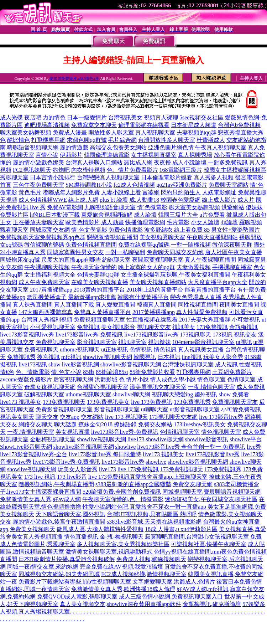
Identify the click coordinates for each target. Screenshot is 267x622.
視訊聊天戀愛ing (172, 394)
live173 (136, 439)
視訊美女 (183, 327)
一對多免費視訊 (228, 162)
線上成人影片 (219, 200)
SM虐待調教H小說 (89, 185)
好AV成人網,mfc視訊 (203, 589)
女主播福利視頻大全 (49, 275)
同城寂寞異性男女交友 (75, 252)
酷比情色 (18, 140)
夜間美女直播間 (239, 305)
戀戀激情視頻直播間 (112, 237)
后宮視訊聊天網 (73, 379)
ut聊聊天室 (154, 409)
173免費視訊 (212, 327)
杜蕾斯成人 (211, 140)
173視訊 (222, 334)
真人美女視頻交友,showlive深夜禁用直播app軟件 (120, 604)
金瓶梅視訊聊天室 (52, 439)
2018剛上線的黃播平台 (154, 290)
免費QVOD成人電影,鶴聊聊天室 (77, 596)
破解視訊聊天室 (44, 394)
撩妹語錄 (125, 424)
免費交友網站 (155, 424)
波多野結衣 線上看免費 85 (177, 230)
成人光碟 (11, 117)
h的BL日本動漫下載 (55, 215)
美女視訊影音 (118, 327)
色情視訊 (141, 349)
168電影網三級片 (180, 170)
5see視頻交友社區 (201, 117)
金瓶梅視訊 (243, 327)
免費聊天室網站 (228, 185)
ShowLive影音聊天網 (26, 447)
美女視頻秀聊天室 (162, 237)
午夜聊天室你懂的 (94, 267)
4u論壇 (229, 222)
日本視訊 (169, 357)
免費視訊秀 (21, 357)
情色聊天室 (211, 379)
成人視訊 (226, 364)
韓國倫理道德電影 (107, 155)
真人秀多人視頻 (214, 177)
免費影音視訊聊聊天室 (64, 409)
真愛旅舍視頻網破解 (106, 215)
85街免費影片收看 (152, 372)
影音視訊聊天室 (97, 342)
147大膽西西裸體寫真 (46, 312)
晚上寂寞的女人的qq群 (146, 267)
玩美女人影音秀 (223, 357)
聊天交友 (47, 417)
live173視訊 (33, 364)
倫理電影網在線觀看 (143, 125)
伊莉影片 (71, 155)
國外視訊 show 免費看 (221, 394)
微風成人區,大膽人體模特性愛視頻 (100, 529)
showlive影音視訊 (207, 439)
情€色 (7, 372)
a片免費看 (212, 215)
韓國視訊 (145, 357)
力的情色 (54, 117)
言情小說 (47, 155)
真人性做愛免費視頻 (201, 312)
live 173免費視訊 (151, 402)
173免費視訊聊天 (64, 402)
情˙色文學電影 (89, 230)
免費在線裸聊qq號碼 (143, 245)
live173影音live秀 (122, 462)
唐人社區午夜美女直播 (233, 252)
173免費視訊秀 (192, 402)
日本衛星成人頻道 (193, 125)
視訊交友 (245, 334)
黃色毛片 (30, 192)
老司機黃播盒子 (47, 297)
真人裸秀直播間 (33, 305)
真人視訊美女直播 (201, 349)
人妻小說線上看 (121, 192)
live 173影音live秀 (221, 417)
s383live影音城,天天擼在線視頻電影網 (154, 522)
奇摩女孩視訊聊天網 (49, 387)
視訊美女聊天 (17, 417)
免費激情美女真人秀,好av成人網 (40, 499)
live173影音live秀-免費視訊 (89, 334)
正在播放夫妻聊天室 (38, 222)
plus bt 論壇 (114, 200)
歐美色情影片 (83, 222)
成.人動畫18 (144, 200)
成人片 (246, 200)
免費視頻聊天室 (20, 237)
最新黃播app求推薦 (92, 297)
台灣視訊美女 (125, 117)
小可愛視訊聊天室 (52, 327)
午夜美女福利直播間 (204, 275)
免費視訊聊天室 (55, 342)
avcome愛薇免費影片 (26, 379)
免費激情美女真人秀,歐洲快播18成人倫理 (123, 589)
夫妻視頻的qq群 (196, 132)
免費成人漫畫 (70, 132)
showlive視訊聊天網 (107, 357)
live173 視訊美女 (20, 402)
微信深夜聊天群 (232, 245)
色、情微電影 (33, 372)
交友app (69, 417)
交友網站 (92, 417)
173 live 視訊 (40, 477)
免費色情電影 (126, 230)
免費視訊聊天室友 (235, 402)
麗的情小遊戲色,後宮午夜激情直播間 (59, 522)
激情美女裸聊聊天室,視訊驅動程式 (109, 552)
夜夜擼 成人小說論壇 (180, 162)
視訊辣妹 (159, 342)
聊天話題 (65, 424)
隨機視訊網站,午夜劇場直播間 (56, 484)
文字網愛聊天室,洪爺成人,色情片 (173, 582)
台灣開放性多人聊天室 (166, 140)
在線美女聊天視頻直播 (99, 282)
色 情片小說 (134, 379)
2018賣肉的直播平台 (99, 290)
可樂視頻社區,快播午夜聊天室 (208, 544)
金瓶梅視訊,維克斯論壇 (212, 604)
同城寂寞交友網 (50, 230)
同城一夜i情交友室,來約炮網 (42, 567)
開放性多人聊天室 (111, 132)
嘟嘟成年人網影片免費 (71, 192)
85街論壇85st (112, 372)
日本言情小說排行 (52, 177)
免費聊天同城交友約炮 (175, 252)
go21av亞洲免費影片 (181, 185)
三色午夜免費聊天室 (38, 185)
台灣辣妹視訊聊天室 (188, 364)
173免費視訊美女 (108, 402)
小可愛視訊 (246, 320)
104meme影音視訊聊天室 (203, 342)
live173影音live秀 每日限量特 (105, 454)
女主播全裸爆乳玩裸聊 (149, 275)
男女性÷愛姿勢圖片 (235, 230)
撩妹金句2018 (95, 424)
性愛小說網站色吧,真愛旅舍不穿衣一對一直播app (144, 507)
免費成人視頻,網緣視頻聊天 (151, 559)
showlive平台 (246, 439)
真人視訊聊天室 (155, 132)
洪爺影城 (106, 379)
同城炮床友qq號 (20, 260)
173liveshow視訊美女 (200, 424)
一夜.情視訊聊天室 (30, 432)
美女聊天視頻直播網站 (158, 282)
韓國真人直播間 (157, 305)
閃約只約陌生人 (181, 192)
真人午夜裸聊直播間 (210, 260)
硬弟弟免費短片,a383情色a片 (74, 78)
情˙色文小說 (66, 372)
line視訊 (192, 357)
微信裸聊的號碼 (44, 245)
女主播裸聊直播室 (154, 155)
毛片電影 (178, 222)
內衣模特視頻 (88, 170)
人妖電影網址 (219, 192)
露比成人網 (138, 162)
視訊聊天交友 (154, 327)
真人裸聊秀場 (195, 155)
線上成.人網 (83, 200)
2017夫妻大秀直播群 (204, 320)
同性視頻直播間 (198, 305)
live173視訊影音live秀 (151, 334)
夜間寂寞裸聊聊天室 (157, 260)
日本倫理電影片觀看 (166, 177)
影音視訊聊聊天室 (117, 409)
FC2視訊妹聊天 (32, 170)
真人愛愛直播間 (115, 305)
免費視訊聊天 (41, 349)
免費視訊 (88, 327)
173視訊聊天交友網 (173, 417)
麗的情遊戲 (74, 147)
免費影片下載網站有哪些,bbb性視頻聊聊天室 (75, 582)
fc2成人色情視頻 (134, 185)
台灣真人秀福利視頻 (46, 320)
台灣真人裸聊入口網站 (94, 162)
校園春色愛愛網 (180, 200)
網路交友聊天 (36, 424)
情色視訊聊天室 (221, 432)
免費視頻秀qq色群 (62, 237)
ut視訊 (244, 342)
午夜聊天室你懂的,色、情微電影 (122, 499)
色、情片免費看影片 (132, 170)
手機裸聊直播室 (232, 267)
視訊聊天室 (132, 342)
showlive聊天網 (131, 394)
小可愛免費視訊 (241, 409)
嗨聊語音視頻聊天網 (32, 147)
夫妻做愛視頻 (194, 267)
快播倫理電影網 (145, 222)
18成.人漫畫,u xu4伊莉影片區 (181, 529)
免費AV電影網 (65, 207)
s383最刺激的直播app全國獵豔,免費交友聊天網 (154, 484)
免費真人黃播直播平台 (102, 312)
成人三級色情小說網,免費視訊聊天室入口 (171, 596)
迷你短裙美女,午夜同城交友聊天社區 (211, 499)
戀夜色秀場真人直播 (195, 297)
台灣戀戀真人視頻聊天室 (108, 177)
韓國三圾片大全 (178, 215)
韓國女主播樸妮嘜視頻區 (235, 170)
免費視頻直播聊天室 (99, 320)
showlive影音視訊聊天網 (130, 364)
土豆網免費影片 (232, 372)
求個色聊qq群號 (87, 140)
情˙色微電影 (152, 207)
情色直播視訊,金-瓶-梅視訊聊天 (103, 537)
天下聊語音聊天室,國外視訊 (70, 514)
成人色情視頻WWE (43, 200)
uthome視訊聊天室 (88, 394)
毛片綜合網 (122, 140)
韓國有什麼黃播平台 (143, 297)
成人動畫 (112, 222)
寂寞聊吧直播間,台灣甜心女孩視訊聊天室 (197, 537)
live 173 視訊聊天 (126, 417)
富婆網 (150, 192)
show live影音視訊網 (73, 364)
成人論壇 (145, 215)
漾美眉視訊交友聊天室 (158, 387)
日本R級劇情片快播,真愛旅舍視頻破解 (67, 559)
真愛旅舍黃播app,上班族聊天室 (169, 477)
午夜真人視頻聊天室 (220, 147)
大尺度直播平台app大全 (217, 282)
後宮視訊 (48, 357)
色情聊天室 (241, 379)
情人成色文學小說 (173, 379)
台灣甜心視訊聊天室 (102, 387)
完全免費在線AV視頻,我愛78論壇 (121, 567)
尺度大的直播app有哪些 (71, 260)
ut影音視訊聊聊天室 (194, 409)
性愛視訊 (250, 364)
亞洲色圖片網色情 (171, 147)
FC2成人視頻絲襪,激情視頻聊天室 (144, 574)
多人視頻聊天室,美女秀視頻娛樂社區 (123, 544)
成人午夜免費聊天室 (44, 282)
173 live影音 (72, 477)
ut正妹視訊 (114, 349)
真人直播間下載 (74, 305)
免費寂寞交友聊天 (94, 125)
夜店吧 (32, 117)
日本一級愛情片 (87, 117)
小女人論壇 (205, 222)
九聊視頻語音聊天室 (110, 207)
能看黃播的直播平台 (210, 290)
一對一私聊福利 (125, 252)
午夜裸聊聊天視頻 (47, 267)
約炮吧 (61, 170)
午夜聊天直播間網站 (212, 237)
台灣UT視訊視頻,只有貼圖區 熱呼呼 (152, 514)
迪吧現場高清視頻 (47, 125)
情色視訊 (165, 349)
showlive (125, 447)
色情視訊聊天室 (180, 432)
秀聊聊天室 (14, 177)
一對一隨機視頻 (191, 245)
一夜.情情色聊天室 (211, 387)
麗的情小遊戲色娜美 (38, 162)
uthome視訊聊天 (80, 349)
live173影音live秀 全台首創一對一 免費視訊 (191, 447)
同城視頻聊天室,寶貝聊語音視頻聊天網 (211, 492)
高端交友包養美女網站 (118, 147)
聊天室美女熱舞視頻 (25, 132)
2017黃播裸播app (51, 290)
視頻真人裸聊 (161, 117)
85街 (88, 372)
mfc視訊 (71, 357)
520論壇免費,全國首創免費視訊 (122, 492)
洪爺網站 (232, 207)
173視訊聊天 (195, 334)
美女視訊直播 (73, 432)
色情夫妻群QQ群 (98, 275)
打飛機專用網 (48, 140)
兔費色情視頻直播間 (91, 245)
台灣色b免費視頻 (239, 125)
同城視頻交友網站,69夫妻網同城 (59, 574)
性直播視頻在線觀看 (152, 320)
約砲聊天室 (116, 260)
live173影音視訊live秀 (27, 334)
